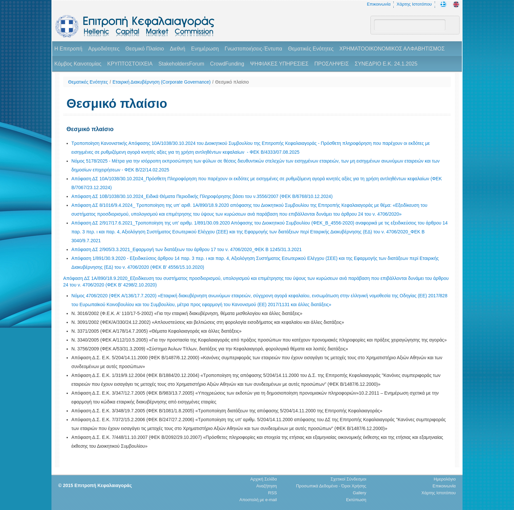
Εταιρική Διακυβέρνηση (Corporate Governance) (161, 82)
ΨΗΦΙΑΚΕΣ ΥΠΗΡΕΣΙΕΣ (279, 64)
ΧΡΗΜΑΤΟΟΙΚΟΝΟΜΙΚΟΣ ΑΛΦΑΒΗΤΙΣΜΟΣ (392, 48)
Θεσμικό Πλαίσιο (144, 48)
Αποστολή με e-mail (258, 499)
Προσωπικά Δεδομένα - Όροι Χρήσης (331, 485)
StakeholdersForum (181, 64)
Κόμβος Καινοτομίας (78, 64)
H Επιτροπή (68, 48)
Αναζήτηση (266, 485)
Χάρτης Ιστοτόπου (414, 4)
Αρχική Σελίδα (263, 479)
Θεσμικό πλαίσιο (232, 82)
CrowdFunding (227, 64)
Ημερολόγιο (445, 479)
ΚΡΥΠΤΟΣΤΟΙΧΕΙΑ (129, 64)
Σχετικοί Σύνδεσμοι (348, 479)
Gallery (359, 492)
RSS (272, 492)
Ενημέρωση (205, 48)
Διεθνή (177, 48)
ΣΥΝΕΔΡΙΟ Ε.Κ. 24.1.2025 (386, 64)
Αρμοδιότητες (103, 48)
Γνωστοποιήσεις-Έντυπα (253, 48)
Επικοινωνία (378, 4)
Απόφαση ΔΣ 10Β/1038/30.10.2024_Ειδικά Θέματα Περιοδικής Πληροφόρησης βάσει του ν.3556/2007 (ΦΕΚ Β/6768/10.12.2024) (202, 196)
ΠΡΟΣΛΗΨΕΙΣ (331, 64)
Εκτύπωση (356, 499)
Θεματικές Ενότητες (311, 48)
